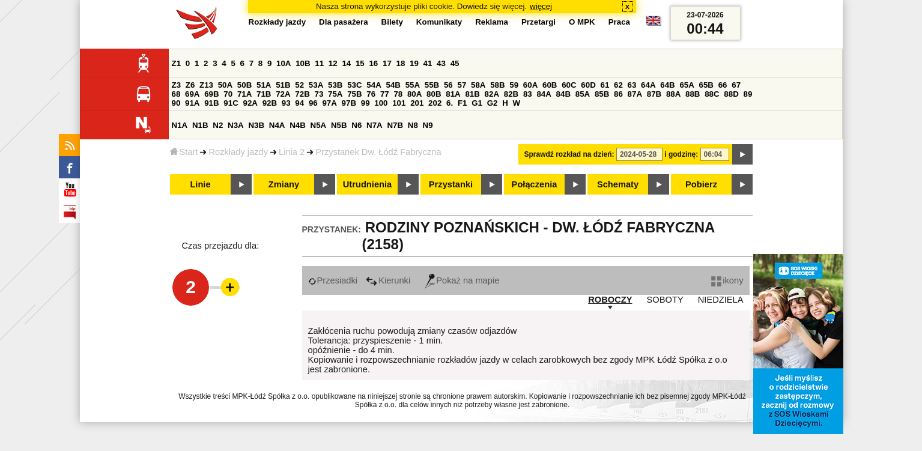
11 (319, 63)
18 (400, 63)
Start (184, 152)
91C (230, 102)
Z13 (206, 84)
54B (393, 84)
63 (632, 84)
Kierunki (388, 280)
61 (604, 84)
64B (667, 84)
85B (602, 93)
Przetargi (538, 21)
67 (736, 84)
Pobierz (701, 184)
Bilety (392, 21)
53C (354, 84)
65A (686, 84)
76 (370, 93)
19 (414, 63)
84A (543, 93)
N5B (339, 125)
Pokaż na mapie (462, 280)
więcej (541, 6)
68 (176, 93)
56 (448, 84)
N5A (319, 125)
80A (414, 93)
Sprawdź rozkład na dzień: (569, 154)
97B (349, 102)
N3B (256, 125)
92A (250, 102)
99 (365, 102)
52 (299, 84)
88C (712, 93)
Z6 (190, 84)
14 (346, 63)
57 (461, 84)
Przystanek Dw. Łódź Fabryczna (378, 152)
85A (582, 93)
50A (225, 84)
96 (313, 102)
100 (380, 102)
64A (648, 84)
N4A (277, 125)
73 (319, 93)
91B (211, 102)
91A (192, 102)
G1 (477, 102)
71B (263, 93)
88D (731, 93)
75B (354, 93)
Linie (200, 184)
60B (549, 84)
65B (706, 84)
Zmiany (283, 184)
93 (286, 102)
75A (335, 93)
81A (453, 93)
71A (244, 93)
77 (384, 93)
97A (329, 102)
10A (283, 63)
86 (618, 93)
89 (748, 93)
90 (176, 102)
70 (227, 93)
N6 (356, 125)
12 (333, 63)
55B (432, 84)
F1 (462, 102)
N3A (236, 125)
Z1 (176, 63)
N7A (374, 125)
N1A (180, 125)
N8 (413, 125)
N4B (298, 125)
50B (244, 84)
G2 (492, 102)
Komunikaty (439, 21)
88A (673, 93)
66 (722, 84)
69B (211, 93)
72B (302, 93)
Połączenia (534, 184)
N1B (200, 125)
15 (360, 63)
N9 (428, 125)
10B (303, 63)
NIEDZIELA (721, 299)
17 (387, 63)
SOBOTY (665, 299)
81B (472, 93)
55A (412, 84)
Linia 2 (292, 152)
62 (618, 84)
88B (692, 93)
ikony (727, 280)
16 (373, 63)
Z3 (176, 84)
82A (492, 93)
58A (478, 84)
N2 (218, 125)
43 (441, 63)
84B (563, 93)
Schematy (617, 184)
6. (449, 102)
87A (635, 93)
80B (433, 93)
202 (434, 102)
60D (588, 84)
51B (283, 84)
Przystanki (451, 184)
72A (283, 93)
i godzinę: (681, 154)
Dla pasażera (343, 21)
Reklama (491, 21)
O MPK (582, 21)
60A (530, 84)
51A (263, 84)
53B (335, 84)
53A (316, 84)
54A (373, 84)
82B (511, 93)
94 (299, 102)
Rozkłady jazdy (238, 152)
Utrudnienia (367, 184)
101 (398, 102)
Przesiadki (333, 280)
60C (569, 84)
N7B (395, 125)
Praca (619, 21)
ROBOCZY (610, 299)
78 (397, 93)
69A (192, 93)
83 (527, 93)
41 (427, 63)
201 (416, 102)
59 (513, 84)
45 (454, 63)
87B (654, 93)
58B (497, 84)
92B (269, 102)
